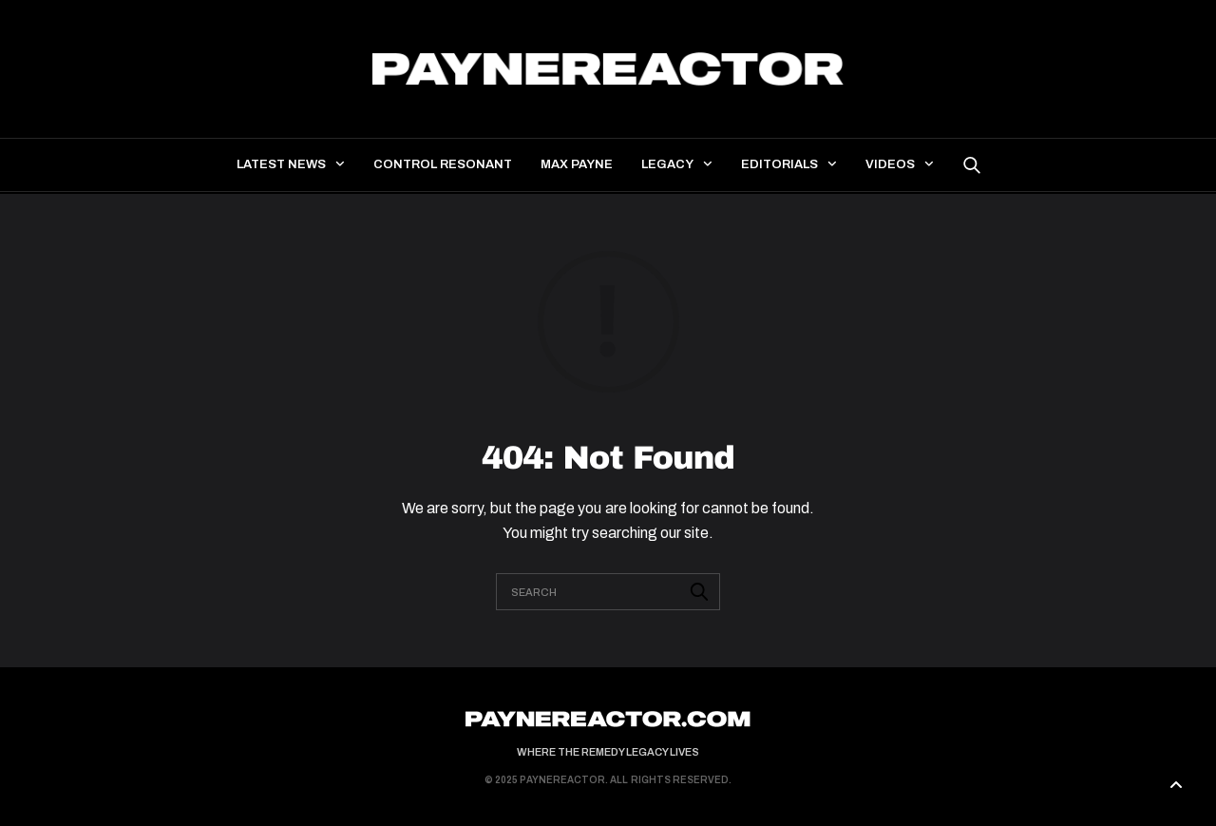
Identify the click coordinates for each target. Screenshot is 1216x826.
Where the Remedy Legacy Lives (608, 752)
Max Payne (577, 164)
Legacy (667, 164)
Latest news (281, 164)
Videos (890, 164)
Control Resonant (442, 164)
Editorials (779, 164)
